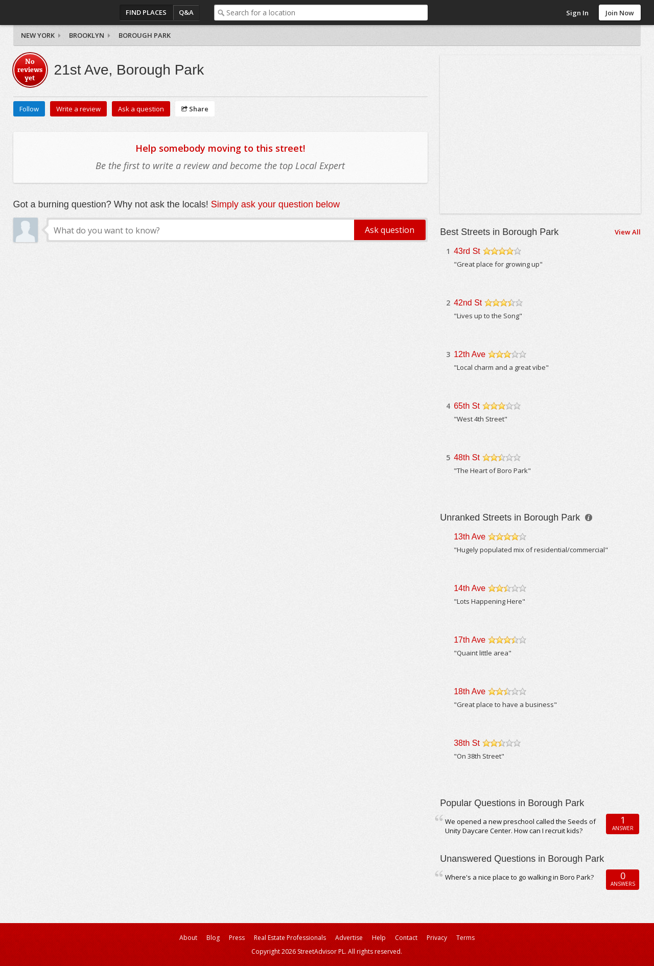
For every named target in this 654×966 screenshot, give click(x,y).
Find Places (146, 12)
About (188, 937)
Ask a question (141, 108)
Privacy (437, 937)
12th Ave (469, 354)
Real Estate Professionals (290, 937)
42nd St (468, 302)
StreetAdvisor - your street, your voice (54, 12)
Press (237, 937)
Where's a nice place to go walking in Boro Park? (519, 877)
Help (379, 937)
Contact (406, 937)
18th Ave (469, 691)
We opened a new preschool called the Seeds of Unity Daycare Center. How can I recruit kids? (520, 826)
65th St (467, 406)
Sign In (577, 12)
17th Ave (469, 639)
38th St (467, 743)
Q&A (186, 12)
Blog (213, 937)
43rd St (467, 251)
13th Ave (469, 536)
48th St (467, 457)
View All (628, 232)
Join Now (619, 12)
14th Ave (469, 588)
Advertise (349, 937)
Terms (465, 937)
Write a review (78, 108)
